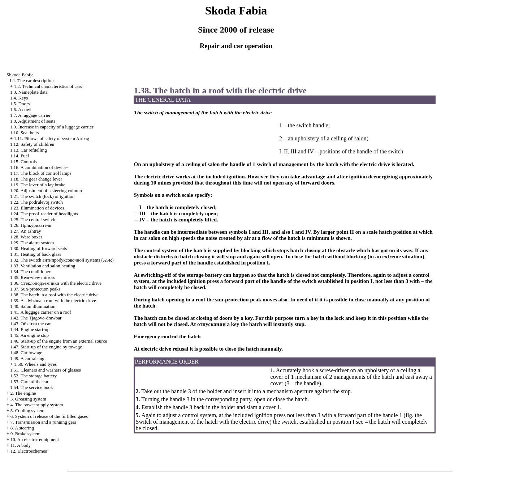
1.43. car (30, 323)
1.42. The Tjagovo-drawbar (35, 318)
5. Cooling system (27, 410)
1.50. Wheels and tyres (35, 364)
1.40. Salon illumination (33, 306)
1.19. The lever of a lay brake (37, 184)
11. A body (20, 445)
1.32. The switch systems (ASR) (62, 260)
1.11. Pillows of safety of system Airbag (51, 138)
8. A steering (22, 428)
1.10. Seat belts (24, 132)
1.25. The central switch (32, 219)
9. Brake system (25, 433)
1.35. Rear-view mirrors (32, 277)
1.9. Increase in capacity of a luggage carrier (52, 127)
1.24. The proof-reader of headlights (44, 213)
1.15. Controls (23, 161)
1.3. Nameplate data (29, 92)
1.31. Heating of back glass (35, 254)
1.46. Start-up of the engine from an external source (58, 341)
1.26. (30, 225)
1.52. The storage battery (33, 375)
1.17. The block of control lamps (41, 173)
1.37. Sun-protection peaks (35, 289)
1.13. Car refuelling (28, 150)
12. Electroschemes (28, 451)
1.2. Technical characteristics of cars (48, 86)
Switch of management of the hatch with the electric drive (202, 422)
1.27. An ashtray (25, 231)
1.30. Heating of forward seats (38, 248)
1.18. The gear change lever (36, 179)
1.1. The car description (31, 80)
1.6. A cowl (20, 109)
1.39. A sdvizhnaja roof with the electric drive (53, 300)
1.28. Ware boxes (26, 237)
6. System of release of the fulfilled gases (49, 416)
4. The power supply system (36, 404)
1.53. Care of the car (29, 381)
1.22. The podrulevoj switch (36, 202)
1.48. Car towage (26, 352)
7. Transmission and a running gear (43, 422)
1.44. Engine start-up (29, 329)
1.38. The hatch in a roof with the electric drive (54, 294)
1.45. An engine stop (29, 335)
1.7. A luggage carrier (30, 115)
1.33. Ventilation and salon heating (42, 265)
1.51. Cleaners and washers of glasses (45, 370)
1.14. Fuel (19, 155)
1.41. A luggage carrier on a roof (40, 312)
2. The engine (23, 393)
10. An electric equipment (34, 439)
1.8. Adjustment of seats (32, 121)
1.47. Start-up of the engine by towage (46, 346)
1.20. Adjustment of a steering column (46, 190)
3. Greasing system (28, 399)
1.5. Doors (20, 103)
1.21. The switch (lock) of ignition (42, 196)
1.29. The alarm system (32, 242)
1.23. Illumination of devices (37, 208)
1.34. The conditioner (30, 271)
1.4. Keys (19, 98)
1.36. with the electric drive (55, 283)
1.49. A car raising (27, 358)
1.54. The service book (31, 387)
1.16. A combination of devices (39, 167)
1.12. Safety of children (32, 144)
